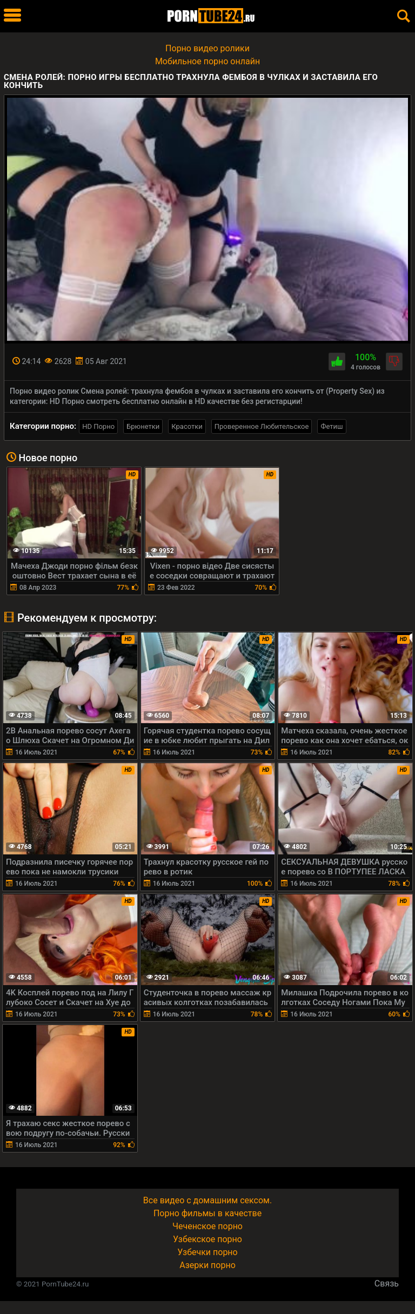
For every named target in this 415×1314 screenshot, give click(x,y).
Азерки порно (207, 1265)
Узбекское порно (207, 1239)
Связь (386, 1283)
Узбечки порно (207, 1252)
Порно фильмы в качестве (207, 1213)
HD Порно (98, 426)
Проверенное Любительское (262, 426)
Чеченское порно (207, 1226)
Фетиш (331, 426)
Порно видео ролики (207, 48)
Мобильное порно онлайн (207, 61)
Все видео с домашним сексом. (207, 1200)
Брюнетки (142, 426)
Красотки (186, 426)
